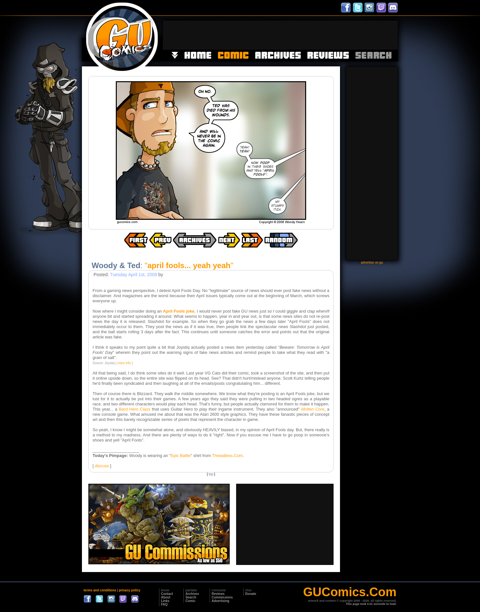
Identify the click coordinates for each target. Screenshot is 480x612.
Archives (192, 594)
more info (124, 363)
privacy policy (129, 590)
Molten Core (312, 409)
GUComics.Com (349, 592)
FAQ (164, 604)
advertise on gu (372, 262)
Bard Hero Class (134, 409)
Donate (250, 594)
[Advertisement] (280, 35)
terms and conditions (100, 590)
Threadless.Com (227, 455)
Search (190, 597)
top (211, 474)
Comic (190, 601)
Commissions (222, 597)
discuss (102, 465)
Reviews (218, 594)
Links (165, 601)
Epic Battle (181, 455)
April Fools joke (179, 311)
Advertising (220, 601)
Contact (167, 594)
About (165, 597)
